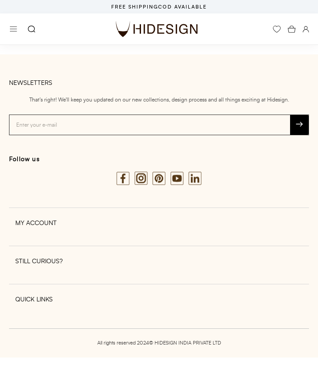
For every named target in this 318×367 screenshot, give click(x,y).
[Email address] (149, 125)
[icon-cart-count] (291, 29)
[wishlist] (277, 29)
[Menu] (14, 29)
